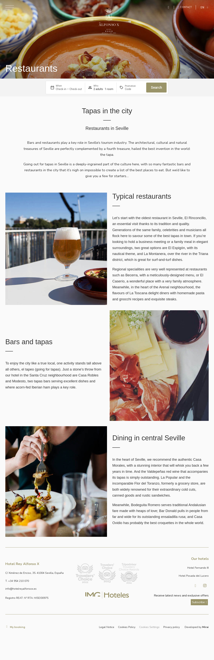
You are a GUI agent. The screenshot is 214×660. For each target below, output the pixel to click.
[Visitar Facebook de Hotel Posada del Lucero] (195, 585)
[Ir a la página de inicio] (109, 20)
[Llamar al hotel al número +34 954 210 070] (38, 581)
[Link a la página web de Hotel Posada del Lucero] (176, 576)
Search (156, 87)
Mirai (205, 627)
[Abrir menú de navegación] (9, 7)
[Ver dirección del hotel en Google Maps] (38, 573)
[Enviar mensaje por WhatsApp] (169, 7)
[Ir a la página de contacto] (185, 7)
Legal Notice (106, 627)
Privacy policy (171, 627)
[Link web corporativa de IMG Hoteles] (107, 595)
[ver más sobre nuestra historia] (199, 602)
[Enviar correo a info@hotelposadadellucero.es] (38, 589)
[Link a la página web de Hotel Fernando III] (176, 568)
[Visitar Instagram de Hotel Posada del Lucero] (205, 585)
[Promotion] (134, 89)
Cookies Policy (126, 627)
